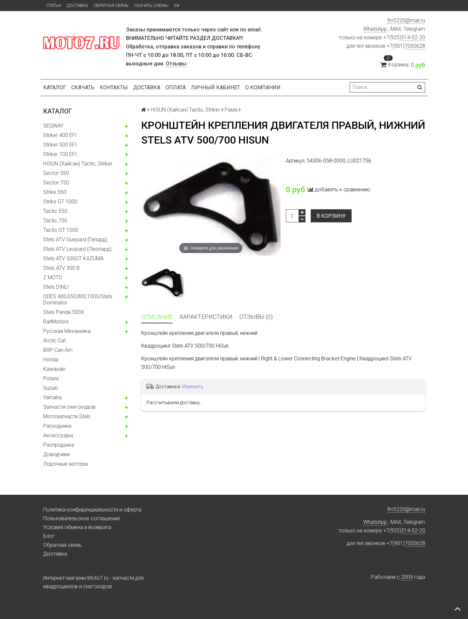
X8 (176, 5)
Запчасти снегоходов (69, 407)
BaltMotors (56, 321)
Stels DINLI (56, 287)
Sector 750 (56, 183)
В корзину (331, 216)
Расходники (57, 426)
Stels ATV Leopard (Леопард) (77, 249)
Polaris (51, 378)
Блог (49, 536)
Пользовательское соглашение (81, 518)
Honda (50, 359)
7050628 (415, 46)
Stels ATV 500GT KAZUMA (73, 258)
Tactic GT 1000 (60, 230)
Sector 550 (56, 173)
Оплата (175, 87)
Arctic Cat (54, 340)
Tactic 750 (55, 220)
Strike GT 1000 (60, 201)
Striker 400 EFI (60, 135)
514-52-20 (413, 37)
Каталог (54, 87)
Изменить (192, 386)
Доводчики (56, 454)
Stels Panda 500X (63, 312)
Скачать (83, 87)
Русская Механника (67, 331)
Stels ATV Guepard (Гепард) (75, 239)
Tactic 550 (55, 211)
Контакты (114, 87)
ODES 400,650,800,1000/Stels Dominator (77, 299)
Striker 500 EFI (60, 145)
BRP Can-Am (58, 350)
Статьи (53, 5)
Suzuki (50, 388)
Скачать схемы (151, 5)
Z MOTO (52, 277)
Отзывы (176, 63)
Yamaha (52, 397)
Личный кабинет (215, 87)
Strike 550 (54, 192)
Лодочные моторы (65, 464)
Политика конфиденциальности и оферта (92, 510)
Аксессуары (58, 435)
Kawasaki (54, 369)
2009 (407, 577)
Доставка (77, 5)
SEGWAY (53, 126)
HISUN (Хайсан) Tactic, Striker (78, 164)
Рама (231, 110)
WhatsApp (375, 29)
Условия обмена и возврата (77, 527)
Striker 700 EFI (60, 154)
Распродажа (58, 445)
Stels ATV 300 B (61, 268)
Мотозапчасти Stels (67, 416)
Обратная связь (111, 5)
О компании (263, 87)
